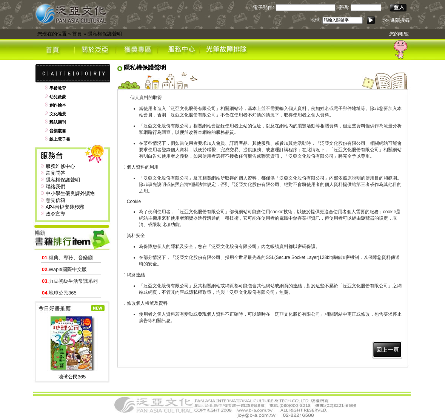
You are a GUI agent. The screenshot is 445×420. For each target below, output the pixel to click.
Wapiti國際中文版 (64, 269)
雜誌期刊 (57, 122)
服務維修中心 (60, 166)
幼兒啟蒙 (57, 97)
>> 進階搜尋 (396, 20)
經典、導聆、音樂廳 (67, 257)
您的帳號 (399, 34)
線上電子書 (59, 139)
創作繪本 (57, 105)
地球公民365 (59, 293)
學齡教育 (57, 88)
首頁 (77, 34)
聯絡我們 (55, 186)
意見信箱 (55, 200)
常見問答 (55, 173)
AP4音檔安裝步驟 (65, 207)
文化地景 (57, 114)
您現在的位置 (52, 34)
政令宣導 (55, 214)
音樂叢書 (57, 131)
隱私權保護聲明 (105, 34)
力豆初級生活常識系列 (70, 281)
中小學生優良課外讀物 (70, 193)
